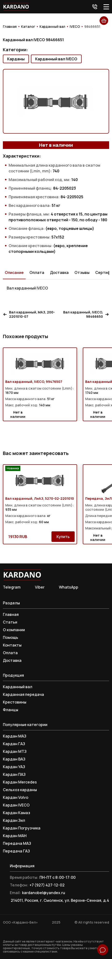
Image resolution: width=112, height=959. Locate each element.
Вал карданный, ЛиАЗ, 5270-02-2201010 (39, 498)
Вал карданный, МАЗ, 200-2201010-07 (29, 314)
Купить (63, 536)
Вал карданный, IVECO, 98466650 (86, 314)
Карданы (16, 59)
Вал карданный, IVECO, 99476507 (33, 382)
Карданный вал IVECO (56, 59)
